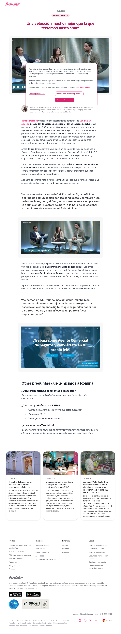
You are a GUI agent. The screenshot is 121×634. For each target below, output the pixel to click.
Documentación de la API (46, 559)
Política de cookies (97, 552)
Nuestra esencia (42, 545)
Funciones (13, 562)
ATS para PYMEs (16, 558)
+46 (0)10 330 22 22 (103, 614)
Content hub (41, 549)
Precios (12, 569)
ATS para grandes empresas (20, 555)
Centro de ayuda (42, 552)
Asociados (40, 556)
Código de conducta (97, 562)
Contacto (66, 552)
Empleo (65, 545)
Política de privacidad (98, 545)
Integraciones (14, 565)
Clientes (65, 549)
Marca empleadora (16, 551)
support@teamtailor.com (83, 614)
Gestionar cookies (96, 549)
